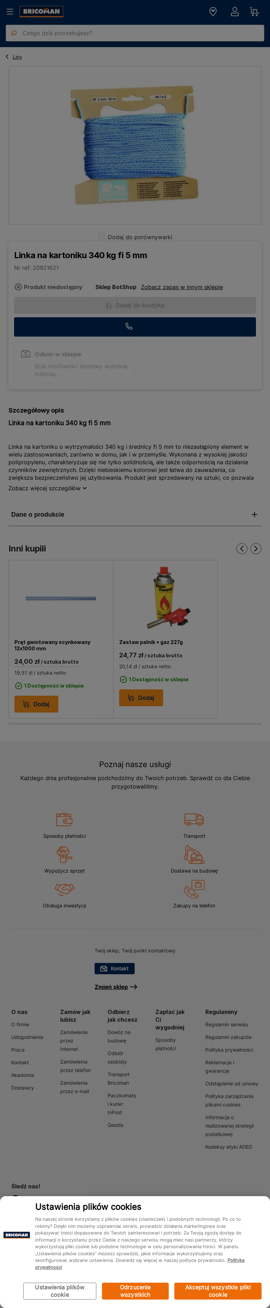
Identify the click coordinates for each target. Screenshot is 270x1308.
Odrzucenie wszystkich (135, 1291)
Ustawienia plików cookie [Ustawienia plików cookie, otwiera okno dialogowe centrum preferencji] (59, 1291)
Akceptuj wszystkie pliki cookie (218, 1291)
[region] (135, 1252)
